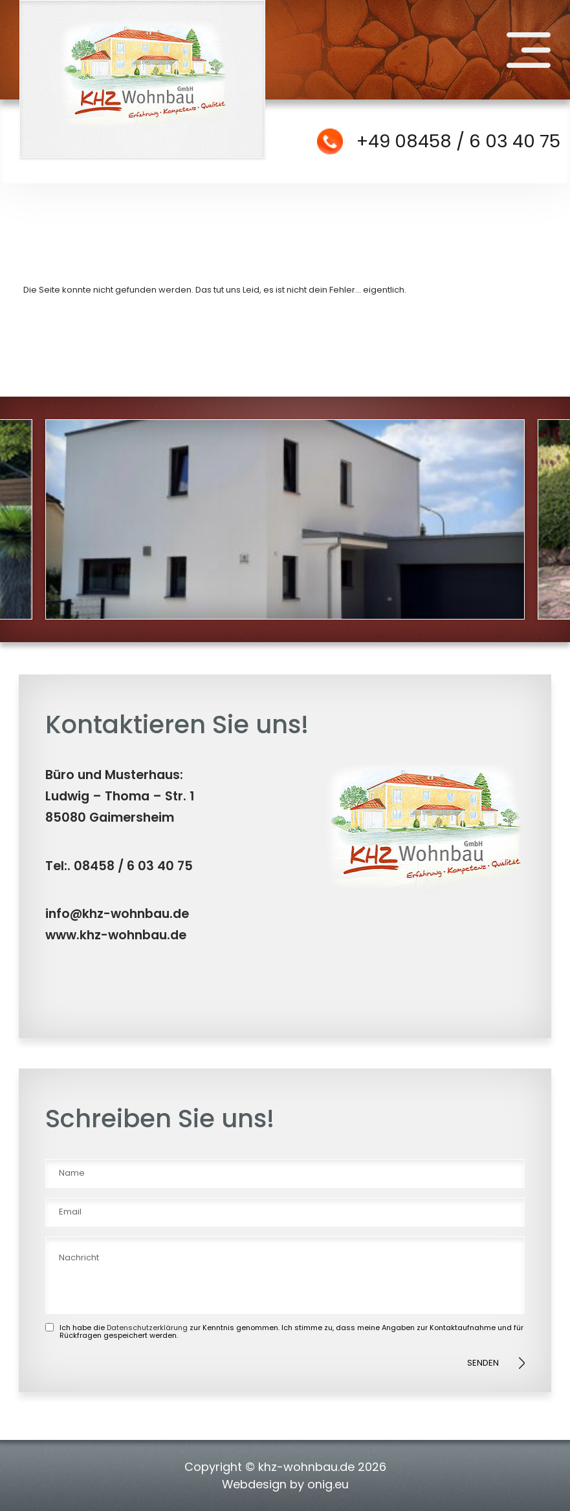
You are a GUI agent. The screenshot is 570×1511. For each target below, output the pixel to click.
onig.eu (328, 1484)
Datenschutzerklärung (147, 1327)
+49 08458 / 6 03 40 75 (458, 141)
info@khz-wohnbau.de (117, 913)
